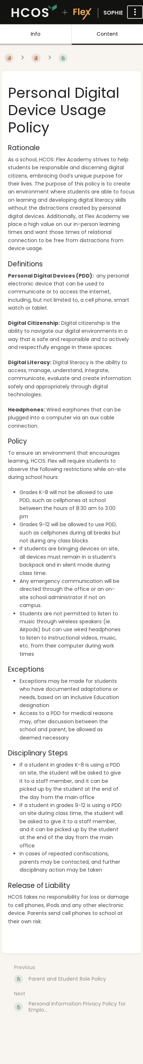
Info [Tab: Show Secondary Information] (36, 34)
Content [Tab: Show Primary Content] (107, 34)
